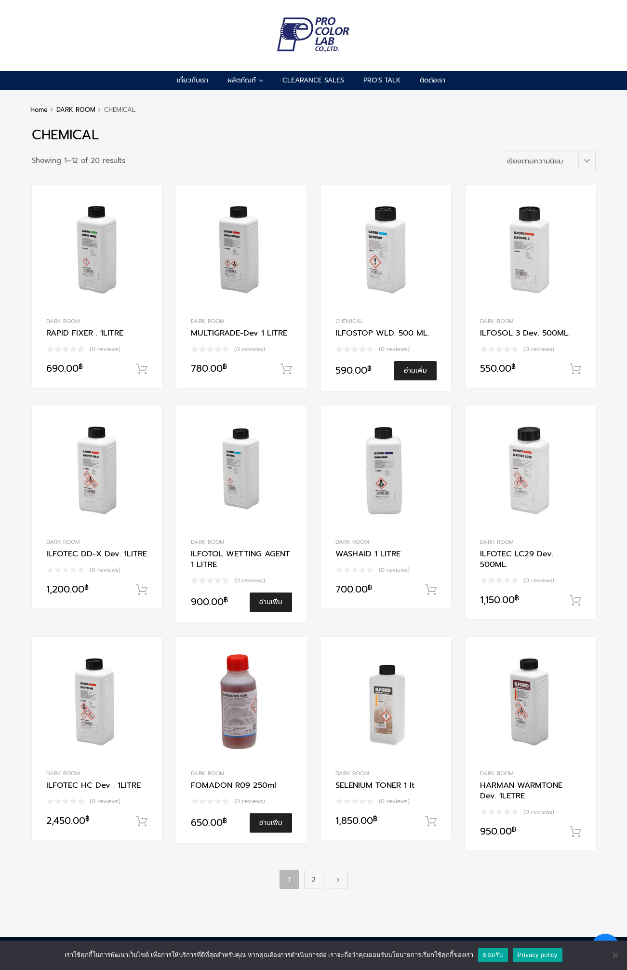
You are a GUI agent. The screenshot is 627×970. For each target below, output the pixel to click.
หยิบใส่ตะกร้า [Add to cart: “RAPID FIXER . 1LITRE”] (141, 369)
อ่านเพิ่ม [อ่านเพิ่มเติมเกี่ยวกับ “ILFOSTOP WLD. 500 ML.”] (415, 370)
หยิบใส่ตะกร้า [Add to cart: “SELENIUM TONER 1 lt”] (431, 821)
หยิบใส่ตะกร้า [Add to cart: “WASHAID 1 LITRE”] (431, 590)
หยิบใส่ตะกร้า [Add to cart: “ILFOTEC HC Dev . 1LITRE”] (141, 821)
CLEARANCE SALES (313, 80)
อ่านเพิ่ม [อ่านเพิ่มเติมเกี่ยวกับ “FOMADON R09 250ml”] (270, 823)
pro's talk (381, 80)
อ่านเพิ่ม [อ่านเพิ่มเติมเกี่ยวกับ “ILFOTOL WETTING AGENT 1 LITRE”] (270, 602)
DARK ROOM (75, 109)
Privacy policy (538, 954)
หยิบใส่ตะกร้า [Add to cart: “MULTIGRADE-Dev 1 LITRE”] (286, 369)
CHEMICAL (349, 321)
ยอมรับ (493, 954)
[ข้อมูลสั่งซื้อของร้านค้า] (548, 160)
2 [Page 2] (313, 880)
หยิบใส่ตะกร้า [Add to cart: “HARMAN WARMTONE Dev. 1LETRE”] (575, 832)
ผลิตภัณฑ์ (245, 80)
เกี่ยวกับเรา (192, 80)
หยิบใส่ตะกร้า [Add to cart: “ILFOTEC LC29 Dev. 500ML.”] (575, 600)
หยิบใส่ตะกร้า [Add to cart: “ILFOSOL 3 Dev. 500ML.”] (575, 369)
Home (39, 109)
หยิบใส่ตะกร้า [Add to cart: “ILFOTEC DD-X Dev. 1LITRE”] (141, 590)
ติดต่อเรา (432, 80)
